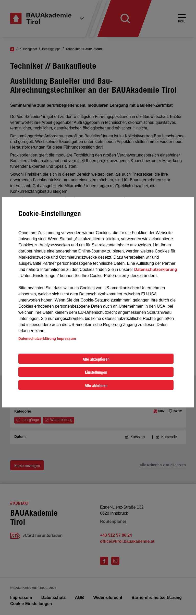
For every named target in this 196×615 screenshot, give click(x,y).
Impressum (66, 338)
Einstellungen (96, 372)
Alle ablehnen (96, 385)
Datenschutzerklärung (155, 269)
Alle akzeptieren (96, 359)
